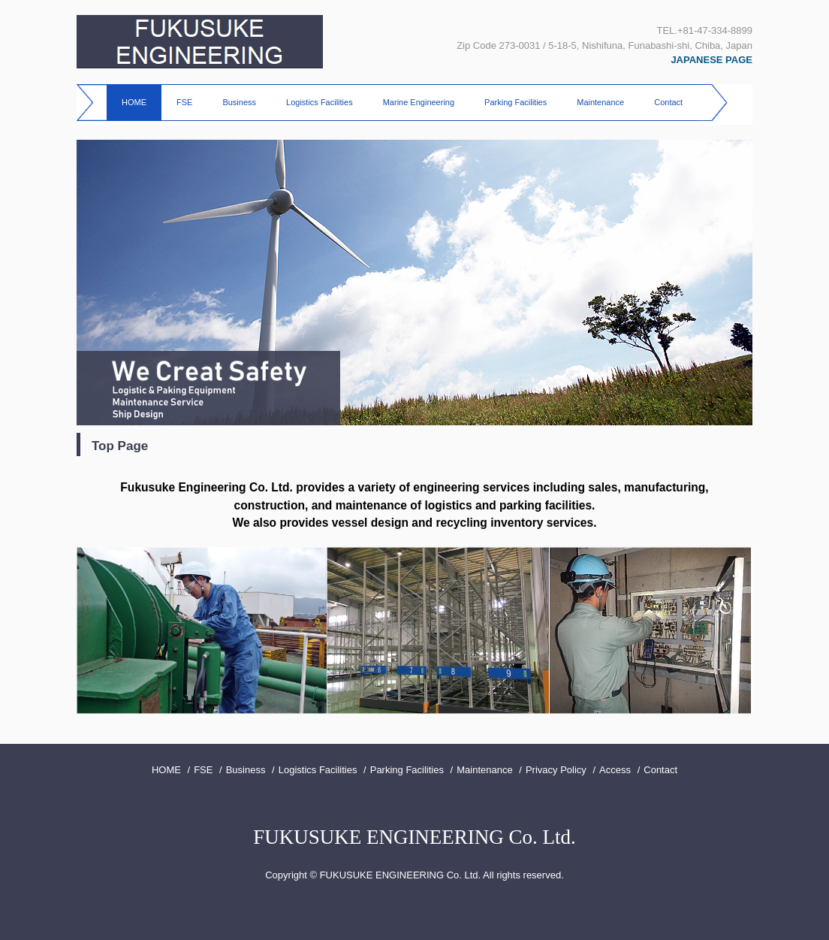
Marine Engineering (418, 102)
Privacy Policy (556, 769)
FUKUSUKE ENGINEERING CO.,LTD (200, 42)
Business (239, 102)
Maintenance (600, 102)
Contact (668, 102)
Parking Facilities (515, 102)
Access (615, 769)
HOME (134, 102)
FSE (184, 102)
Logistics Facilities (319, 102)
